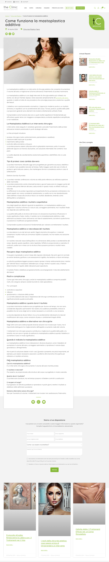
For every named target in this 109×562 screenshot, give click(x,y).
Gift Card (69, 8)
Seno (38, 31)
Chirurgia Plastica (16, 17)
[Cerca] (95, 8)
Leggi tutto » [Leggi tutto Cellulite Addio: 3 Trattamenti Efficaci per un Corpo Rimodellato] (92, 100)
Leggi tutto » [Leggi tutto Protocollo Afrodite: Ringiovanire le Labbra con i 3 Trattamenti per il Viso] (92, 68)
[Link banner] (92, 161)
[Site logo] (10, 8)
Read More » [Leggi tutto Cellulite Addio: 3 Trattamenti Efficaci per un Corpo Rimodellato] (79, 540)
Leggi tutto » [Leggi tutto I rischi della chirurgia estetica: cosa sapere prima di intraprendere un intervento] (92, 86)
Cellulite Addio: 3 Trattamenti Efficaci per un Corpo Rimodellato (97, 94)
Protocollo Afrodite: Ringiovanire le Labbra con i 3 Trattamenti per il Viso (97, 62)
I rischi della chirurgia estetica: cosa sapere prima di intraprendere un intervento (54, 544)
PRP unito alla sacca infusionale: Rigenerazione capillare (97, 110)
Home (7, 17)
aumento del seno (62, 99)
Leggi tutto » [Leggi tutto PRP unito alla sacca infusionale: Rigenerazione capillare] (92, 116)
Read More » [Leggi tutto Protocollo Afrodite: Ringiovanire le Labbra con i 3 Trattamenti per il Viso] (9, 546)
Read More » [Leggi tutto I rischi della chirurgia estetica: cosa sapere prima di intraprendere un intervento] (44, 551)
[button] (6, 35)
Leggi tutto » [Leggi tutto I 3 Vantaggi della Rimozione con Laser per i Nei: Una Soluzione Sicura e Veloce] (92, 134)
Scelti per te (80, 8)
